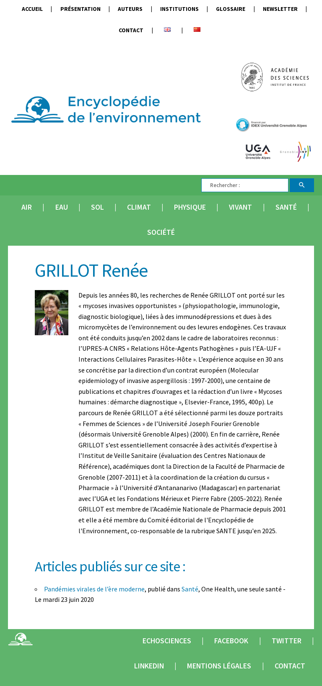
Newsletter (280, 9)
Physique (190, 207)
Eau (61, 207)
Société (161, 232)
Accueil (32, 9)
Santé (286, 207)
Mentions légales (219, 666)
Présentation (80, 9)
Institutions (179, 9)
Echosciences (167, 640)
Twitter (286, 640)
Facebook (231, 640)
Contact (131, 30)
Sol (97, 207)
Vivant (240, 207)
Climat (139, 207)
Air (26, 207)
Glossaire (230, 9)
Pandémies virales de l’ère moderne (94, 589)
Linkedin (149, 666)
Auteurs (130, 9)
